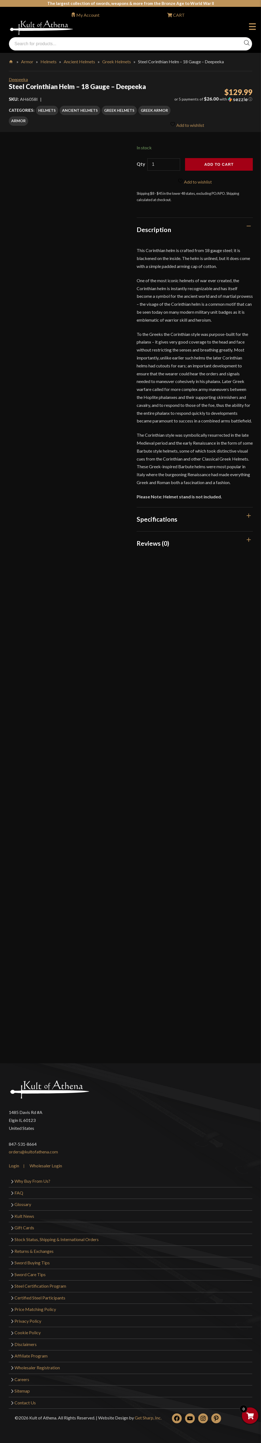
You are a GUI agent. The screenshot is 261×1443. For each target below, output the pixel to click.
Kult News (24, 1214)
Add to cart (219, 163)
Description (154, 228)
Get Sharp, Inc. (148, 1416)
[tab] (195, 228)
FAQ (18, 1191)
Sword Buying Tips (32, 1261)
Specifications (157, 517)
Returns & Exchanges (34, 1249)
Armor (27, 61)
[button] (213, 99)
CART (178, 15)
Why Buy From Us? (32, 1179)
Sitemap (22, 1389)
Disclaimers (25, 1342)
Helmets (48, 61)
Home (11, 60)
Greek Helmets (116, 61)
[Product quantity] (163, 163)
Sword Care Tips (30, 1272)
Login (14, 1164)
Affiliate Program (31, 1354)
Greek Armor (154, 110)
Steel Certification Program (40, 1284)
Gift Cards (24, 1226)
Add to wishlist (187, 122)
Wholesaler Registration (37, 1366)
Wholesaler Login (46, 1164)
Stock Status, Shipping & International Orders (56, 1238)
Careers (21, 1377)
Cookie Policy (27, 1331)
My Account (87, 15)
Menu (252, 27)
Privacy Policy (27, 1319)
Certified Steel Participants (39, 1296)
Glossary (22, 1202)
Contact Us (25, 1401)
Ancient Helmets (79, 61)
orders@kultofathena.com (33, 1150)
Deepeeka (18, 79)
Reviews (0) (153, 541)
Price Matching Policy (35, 1307)
